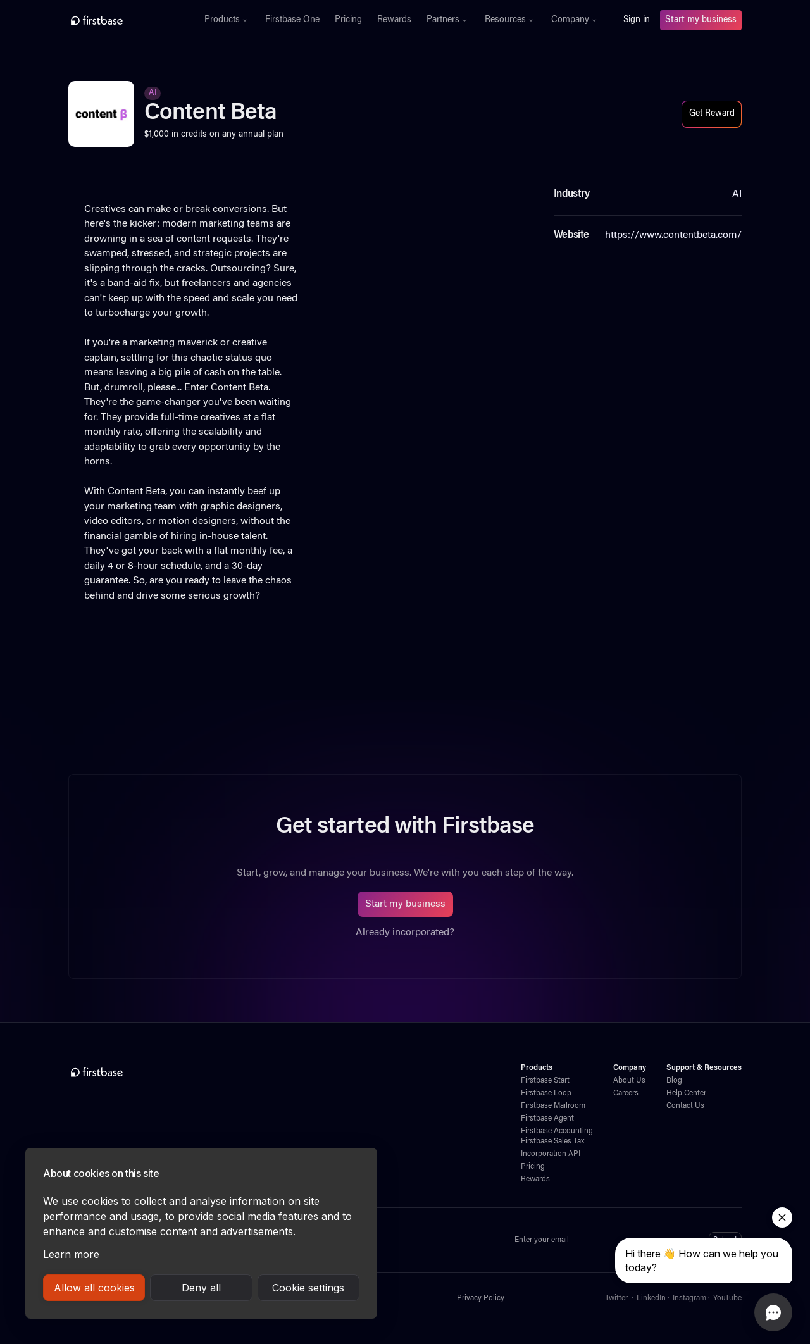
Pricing (348, 20)
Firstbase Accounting (557, 1131)
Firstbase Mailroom (553, 1106)
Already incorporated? (405, 933)
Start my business (701, 20)
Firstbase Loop (546, 1093)
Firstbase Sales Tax (552, 1141)
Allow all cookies (94, 1287)
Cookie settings (308, 1287)
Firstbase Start (545, 1081)
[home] (124, 20)
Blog (674, 1081)
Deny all (201, 1287)
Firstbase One (292, 20)
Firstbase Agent (547, 1119)
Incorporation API (550, 1154)
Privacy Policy (480, 1298)
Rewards (394, 20)
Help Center (686, 1093)
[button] (227, 20)
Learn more (71, 1254)
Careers (626, 1093)
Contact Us (685, 1106)
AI (153, 93)
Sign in (636, 20)
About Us (629, 1081)
